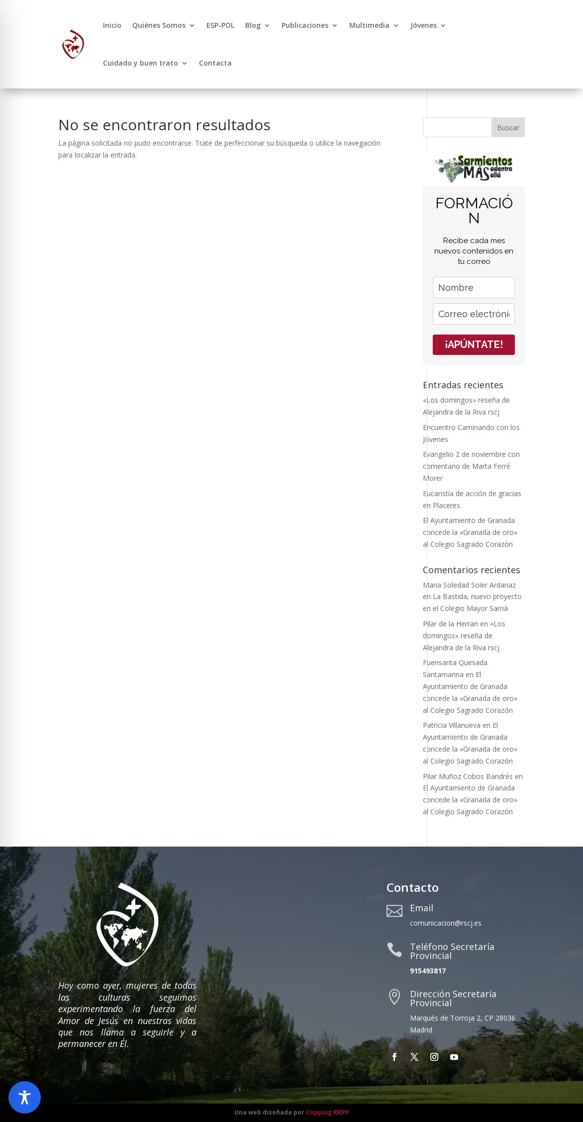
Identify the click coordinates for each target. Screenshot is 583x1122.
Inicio (112, 25)
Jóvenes (423, 25)
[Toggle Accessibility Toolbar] (24, 1097)
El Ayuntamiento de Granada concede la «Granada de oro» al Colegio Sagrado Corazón (470, 532)
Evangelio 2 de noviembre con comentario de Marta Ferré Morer (471, 466)
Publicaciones (305, 25)
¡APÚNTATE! (474, 344)
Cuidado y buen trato (140, 63)
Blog (253, 25)
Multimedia (369, 25)
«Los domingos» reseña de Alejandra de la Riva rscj (464, 635)
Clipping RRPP (327, 1112)
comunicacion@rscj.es (446, 923)
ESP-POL (220, 25)
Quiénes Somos (159, 25)
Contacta (215, 63)
